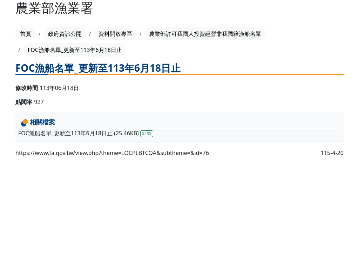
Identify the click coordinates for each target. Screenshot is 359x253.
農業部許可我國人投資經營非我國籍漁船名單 (205, 34)
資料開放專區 (115, 34)
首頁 (25, 34)
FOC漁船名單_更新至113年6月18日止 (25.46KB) (85, 133)
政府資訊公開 (65, 34)
